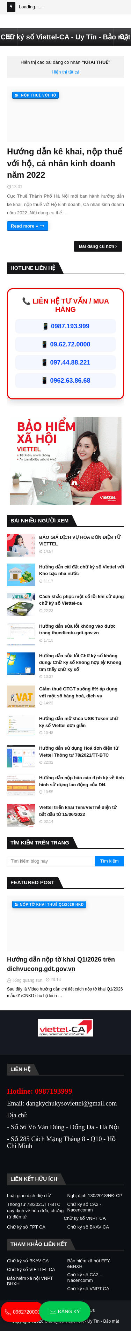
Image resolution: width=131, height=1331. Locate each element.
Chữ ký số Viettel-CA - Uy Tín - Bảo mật (65, 37)
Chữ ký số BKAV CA (88, 1227)
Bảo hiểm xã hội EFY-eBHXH (89, 1263)
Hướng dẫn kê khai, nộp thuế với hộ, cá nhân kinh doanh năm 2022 (64, 163)
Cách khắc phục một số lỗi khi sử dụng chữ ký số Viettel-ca (81, 600)
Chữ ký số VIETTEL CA (31, 1269)
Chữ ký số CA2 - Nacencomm (84, 1207)
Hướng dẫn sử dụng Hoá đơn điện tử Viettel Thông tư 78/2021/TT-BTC (78, 751)
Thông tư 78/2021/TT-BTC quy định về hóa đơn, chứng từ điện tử (35, 1210)
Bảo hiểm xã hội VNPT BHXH (30, 1281)
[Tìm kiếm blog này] (51, 861)
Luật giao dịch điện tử (29, 1195)
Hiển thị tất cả (65, 72)
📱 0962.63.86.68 (65, 380)
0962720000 (22, 1312)
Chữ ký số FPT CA (26, 1227)
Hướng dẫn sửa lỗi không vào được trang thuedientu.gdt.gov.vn (77, 630)
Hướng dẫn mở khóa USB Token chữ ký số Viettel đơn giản (78, 722)
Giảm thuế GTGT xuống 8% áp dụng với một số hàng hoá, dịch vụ (78, 692)
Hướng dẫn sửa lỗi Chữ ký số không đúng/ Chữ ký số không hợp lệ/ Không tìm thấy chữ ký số (80, 662)
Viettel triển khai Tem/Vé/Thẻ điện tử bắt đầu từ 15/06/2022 (78, 811)
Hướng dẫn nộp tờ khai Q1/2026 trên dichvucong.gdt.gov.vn (61, 964)
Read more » (24, 226)
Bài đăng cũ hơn (96, 246)
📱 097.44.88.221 (65, 362)
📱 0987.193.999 (65, 326)
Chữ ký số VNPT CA (85, 1218)
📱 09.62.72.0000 (65, 344)
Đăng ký (65, 1311)
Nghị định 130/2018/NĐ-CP (95, 1195)
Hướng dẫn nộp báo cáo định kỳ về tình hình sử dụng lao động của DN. (81, 781)
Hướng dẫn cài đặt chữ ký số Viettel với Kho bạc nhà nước (81, 570)
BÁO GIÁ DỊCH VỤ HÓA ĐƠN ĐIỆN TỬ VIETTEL (80, 541)
